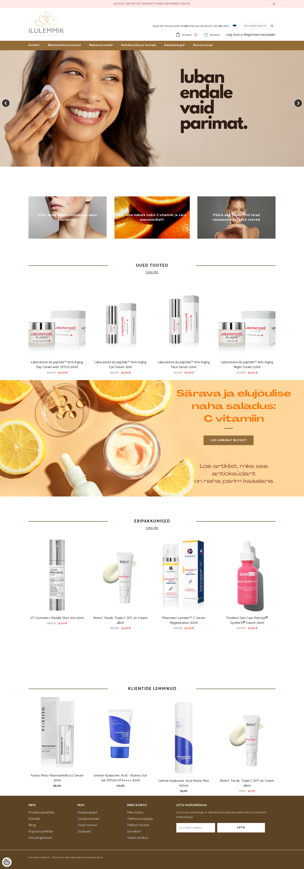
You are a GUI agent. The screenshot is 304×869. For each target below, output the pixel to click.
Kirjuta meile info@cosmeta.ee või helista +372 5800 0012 (197, 26)
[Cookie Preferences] (7, 862)
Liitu (252, 827)
